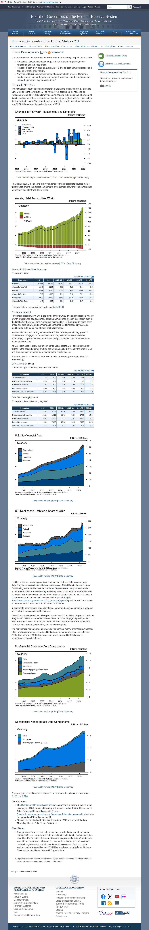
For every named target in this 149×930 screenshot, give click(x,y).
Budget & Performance (66, 904)
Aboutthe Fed (15, 32)
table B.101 (58, 307)
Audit (81, 904)
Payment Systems (22, 906)
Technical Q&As (108, 46)
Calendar (40, 7)
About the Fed (20, 894)
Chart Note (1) (82, 177)
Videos (90, 7)
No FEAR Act (62, 907)
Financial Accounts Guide (86, 46)
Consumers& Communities (131, 32)
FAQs (84, 7)
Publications (50, 7)
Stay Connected (14, 7)
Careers (77, 7)
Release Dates (35, 46)
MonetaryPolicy (48, 32)
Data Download (56, 52)
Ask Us (105, 86)
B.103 (14, 796)
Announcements (125, 46)
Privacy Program (81, 913)
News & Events (21, 897)
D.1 (57, 356)
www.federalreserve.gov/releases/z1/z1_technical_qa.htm (39, 600)
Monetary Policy (21, 900)
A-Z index (68, 7)
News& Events (32, 32)
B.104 (25, 796)
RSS (43, 52)
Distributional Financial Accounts (36, 805)
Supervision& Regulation (66, 32)
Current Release (18, 46)
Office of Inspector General (68, 901)
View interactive (24, 177)
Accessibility (61, 916)
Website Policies (63, 913)
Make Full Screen (83, 276)
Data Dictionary (66, 177)
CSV (55, 177)
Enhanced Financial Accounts (58, 46)
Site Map (59, 7)
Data (114, 32)
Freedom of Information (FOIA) (70, 898)
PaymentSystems (84, 32)
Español (59, 910)
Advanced (137, 7)
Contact (97, 7)
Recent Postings (28, 7)
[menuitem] (16, 33)
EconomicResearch (99, 32)
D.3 (86, 356)
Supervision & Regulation (26, 903)
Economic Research (23, 909)
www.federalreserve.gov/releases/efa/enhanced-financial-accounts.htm (51, 814)
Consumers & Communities (27, 915)
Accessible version (42, 177)
